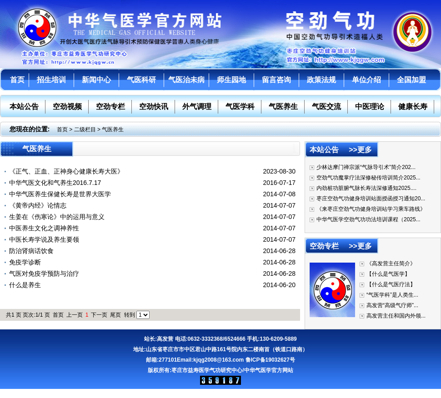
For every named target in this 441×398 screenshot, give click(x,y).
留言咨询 (276, 80)
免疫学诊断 (25, 262)
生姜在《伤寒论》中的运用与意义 (57, 216)
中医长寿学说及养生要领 (44, 239)
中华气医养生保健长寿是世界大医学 (60, 194)
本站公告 (24, 106)
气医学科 (240, 106)
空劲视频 (67, 106)
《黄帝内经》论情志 (37, 205)
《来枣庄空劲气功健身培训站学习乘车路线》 (371, 209)
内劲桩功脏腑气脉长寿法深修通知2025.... (366, 188)
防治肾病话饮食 (31, 250)
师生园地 (231, 80)
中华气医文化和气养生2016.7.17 (55, 182)
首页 (17, 80)
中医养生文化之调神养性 (44, 228)
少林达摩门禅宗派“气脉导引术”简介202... (366, 167)
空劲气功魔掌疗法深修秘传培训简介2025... (368, 177)
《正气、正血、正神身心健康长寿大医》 (66, 171)
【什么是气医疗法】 (391, 284)
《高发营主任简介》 (391, 263)
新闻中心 (96, 80)
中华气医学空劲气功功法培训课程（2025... (368, 219)
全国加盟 (411, 80)
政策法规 (321, 80)
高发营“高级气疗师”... (392, 305)
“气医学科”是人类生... (392, 295)
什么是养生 (25, 285)
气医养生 (283, 106)
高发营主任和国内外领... (396, 316)
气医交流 (326, 106)
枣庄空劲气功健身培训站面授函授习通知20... (370, 198)
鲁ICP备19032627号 (270, 360)
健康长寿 (412, 106)
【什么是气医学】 (388, 274)
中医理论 (369, 106)
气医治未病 (186, 80)
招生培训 (51, 80)
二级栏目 (85, 129)
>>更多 (360, 150)
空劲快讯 (153, 106)
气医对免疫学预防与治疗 (44, 273)
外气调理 (196, 106)
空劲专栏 (110, 106)
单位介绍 (366, 80)
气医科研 (141, 80)
